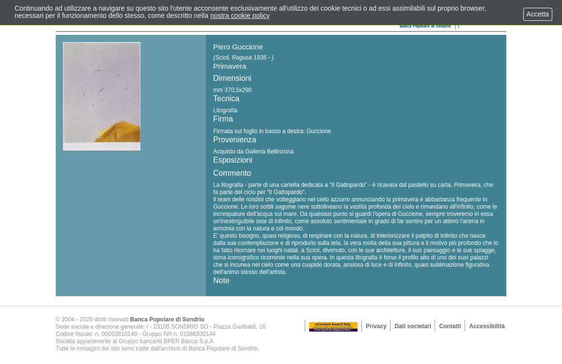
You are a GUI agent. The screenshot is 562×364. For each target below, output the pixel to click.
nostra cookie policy (240, 15)
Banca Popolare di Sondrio (167, 319)
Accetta (538, 14)
